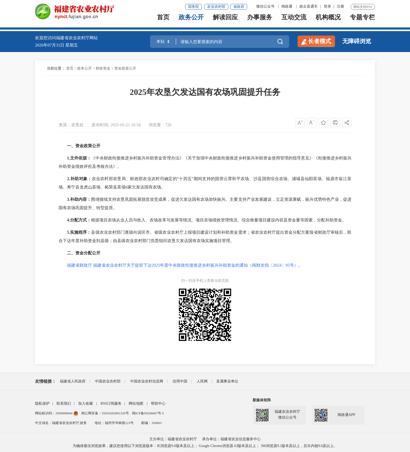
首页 (163, 21)
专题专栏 (362, 21)
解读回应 (225, 21)
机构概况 (328, 21)
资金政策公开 (125, 68)
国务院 (193, 7)
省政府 (238, 7)
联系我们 (63, 403)
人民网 (202, 381)
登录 (327, 6)
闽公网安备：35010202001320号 (105, 413)
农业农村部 (216, 7)
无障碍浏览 (356, 41)
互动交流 (293, 21)
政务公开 (191, 21)
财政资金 (103, 68)
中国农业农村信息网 (146, 381)
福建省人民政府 (73, 381)
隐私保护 (42, 403)
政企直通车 (308, 6)
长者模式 (316, 41)
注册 (340, 6)
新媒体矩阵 (262, 400)
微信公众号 (265, 6)
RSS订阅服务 (111, 403)
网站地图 (136, 403)
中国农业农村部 (108, 381)
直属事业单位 (227, 381)
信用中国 (180, 381)
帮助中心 (158, 403)
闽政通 (286, 6)
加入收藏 (85, 403)
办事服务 (259, 21)
